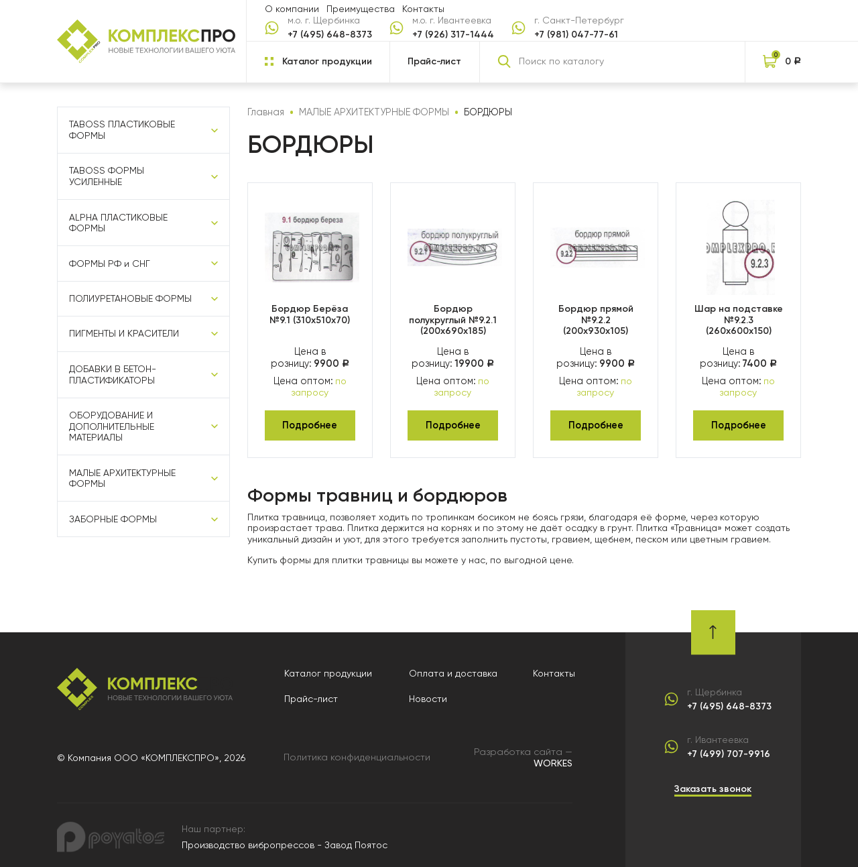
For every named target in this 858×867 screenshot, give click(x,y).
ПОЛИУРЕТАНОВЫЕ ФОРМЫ (130, 299)
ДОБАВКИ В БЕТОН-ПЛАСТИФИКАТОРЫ (112, 375)
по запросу (318, 385)
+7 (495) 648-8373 (330, 35)
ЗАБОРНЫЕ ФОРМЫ (113, 520)
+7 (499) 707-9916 (728, 751)
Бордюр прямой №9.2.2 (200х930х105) (595, 318)
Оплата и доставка (454, 669)
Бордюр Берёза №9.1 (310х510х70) (309, 313)
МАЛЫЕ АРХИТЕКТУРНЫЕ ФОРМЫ (122, 479)
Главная (265, 112)
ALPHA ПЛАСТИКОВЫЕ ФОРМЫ (118, 223)
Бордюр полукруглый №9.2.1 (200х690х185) (453, 318)
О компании (292, 8)
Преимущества (360, 8)
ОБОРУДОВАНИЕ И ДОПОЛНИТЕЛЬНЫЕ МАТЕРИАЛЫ (111, 426)
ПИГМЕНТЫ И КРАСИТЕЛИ (124, 334)
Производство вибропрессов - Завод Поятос (284, 840)
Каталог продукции (329, 669)
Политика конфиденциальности (357, 753)
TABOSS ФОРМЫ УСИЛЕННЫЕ (106, 177)
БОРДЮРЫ (482, 112)
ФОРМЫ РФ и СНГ (109, 263)
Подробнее (310, 422)
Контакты (423, 8)
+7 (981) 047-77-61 (576, 35)
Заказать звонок (712, 785)
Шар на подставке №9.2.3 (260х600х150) (738, 318)
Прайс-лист (434, 61)
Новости (429, 696)
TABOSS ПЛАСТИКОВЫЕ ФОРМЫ (122, 130)
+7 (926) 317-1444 (453, 35)
